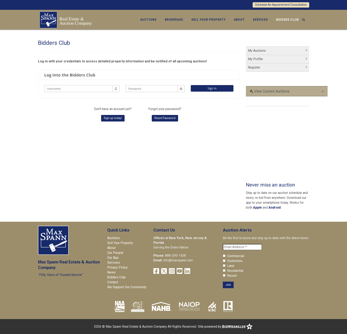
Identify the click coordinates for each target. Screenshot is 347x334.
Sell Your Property (208, 19)
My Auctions (257, 51)
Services (260, 19)
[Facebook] (156, 271)
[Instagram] (172, 271)
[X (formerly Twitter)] (164, 271)
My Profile (255, 59)
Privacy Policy (117, 267)
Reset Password (164, 118)
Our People (115, 253)
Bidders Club (287, 19)
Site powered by (225, 326)
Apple (257, 207)
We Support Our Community (126, 287)
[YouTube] (179, 271)
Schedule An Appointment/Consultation (281, 4)
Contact (112, 282)
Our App (113, 258)
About (239, 19)
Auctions (148, 19)
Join (228, 284)
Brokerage (174, 19)
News (111, 272)
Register (254, 67)
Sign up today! (113, 118)
